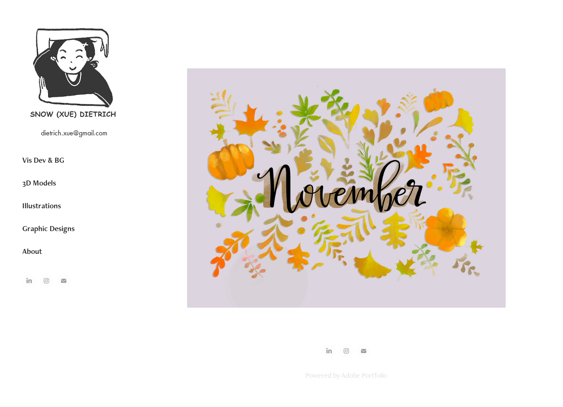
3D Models (39, 183)
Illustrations (41, 206)
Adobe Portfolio (364, 375)
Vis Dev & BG (43, 160)
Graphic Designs (48, 228)
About (32, 251)
